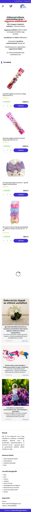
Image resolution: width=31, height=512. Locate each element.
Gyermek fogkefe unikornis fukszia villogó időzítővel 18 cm (14, 139)
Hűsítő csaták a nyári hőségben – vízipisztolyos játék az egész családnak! (15, 366)
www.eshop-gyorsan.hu (19, 510)
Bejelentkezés (19, 1)
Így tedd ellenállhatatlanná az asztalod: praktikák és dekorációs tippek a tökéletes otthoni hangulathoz (15, 330)
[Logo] (23, 6)
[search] (2, 6)
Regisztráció (28, 1)
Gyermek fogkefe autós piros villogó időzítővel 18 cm (14, 94)
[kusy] (7, 106)
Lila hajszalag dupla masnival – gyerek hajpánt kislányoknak (15, 183)
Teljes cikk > (25, 341)
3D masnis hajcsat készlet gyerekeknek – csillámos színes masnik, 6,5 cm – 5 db (15, 228)
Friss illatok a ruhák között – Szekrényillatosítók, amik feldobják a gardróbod (15, 409)
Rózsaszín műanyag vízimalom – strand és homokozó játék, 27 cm (9, 279)
